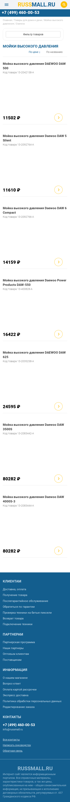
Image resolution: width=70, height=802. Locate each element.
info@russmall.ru (13, 729)
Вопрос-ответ (12, 683)
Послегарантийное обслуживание (25, 601)
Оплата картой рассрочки (20, 689)
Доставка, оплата (14, 589)
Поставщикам (12, 659)
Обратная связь (13, 750)
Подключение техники (17, 624)
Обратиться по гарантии (19, 606)
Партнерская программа (19, 642)
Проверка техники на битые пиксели (27, 612)
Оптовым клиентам (16, 654)
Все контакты (11, 739)
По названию (54, 51)
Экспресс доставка (15, 695)
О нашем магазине (15, 678)
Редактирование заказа (19, 707)
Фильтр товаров (33, 34)
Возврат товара (13, 618)
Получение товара (15, 595)
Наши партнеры (13, 648)
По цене (33, 51)
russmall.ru (35, 768)
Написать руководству (17, 745)
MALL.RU (36, 4)
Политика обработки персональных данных (32, 701)
